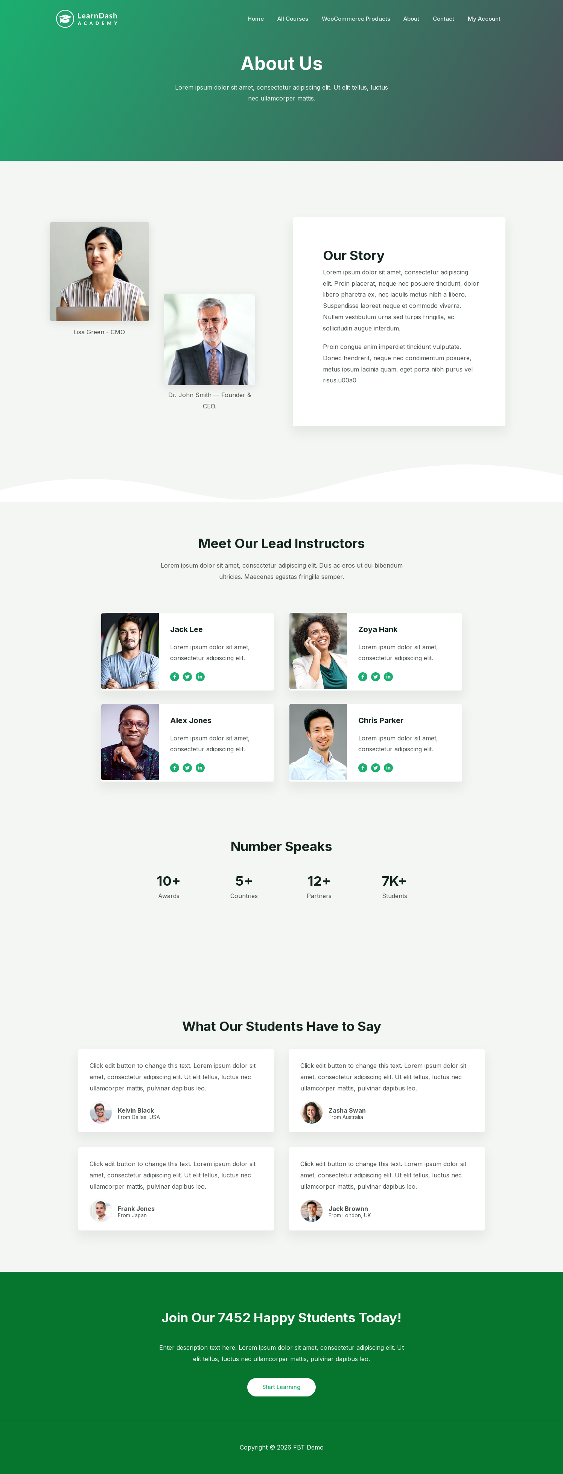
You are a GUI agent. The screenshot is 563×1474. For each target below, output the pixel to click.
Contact (447, 18)
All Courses (302, 18)
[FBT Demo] (87, 18)
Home (268, 18)
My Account (485, 18)
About (417, 18)
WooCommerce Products (363, 18)
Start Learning (281, 1386)
